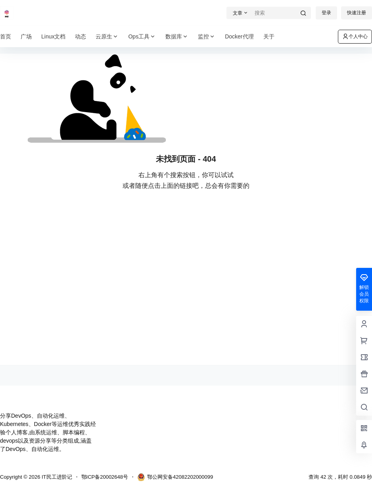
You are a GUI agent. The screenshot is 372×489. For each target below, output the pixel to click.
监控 (206, 37)
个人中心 (355, 36)
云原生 (107, 37)
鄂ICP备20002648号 (104, 477)
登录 (326, 12)
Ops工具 (142, 37)
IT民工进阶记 (56, 477)
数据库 (176, 37)
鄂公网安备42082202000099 (175, 477)
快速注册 (356, 12)
